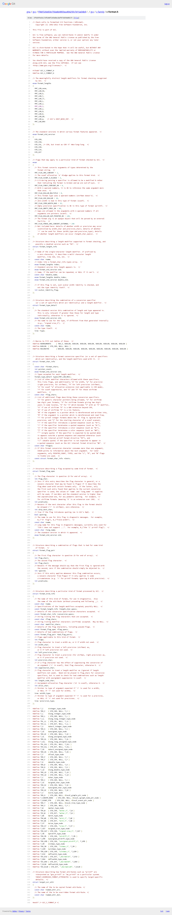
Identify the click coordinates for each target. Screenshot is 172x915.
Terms (28, 911)
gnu (29, 11)
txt (161, 911)
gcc (34, 11)
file (76, 18)
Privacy (21, 911)
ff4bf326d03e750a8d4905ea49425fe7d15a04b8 (62, 11)
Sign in (167, 4)
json (168, 911)
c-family (100, 11)
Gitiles (14, 911)
